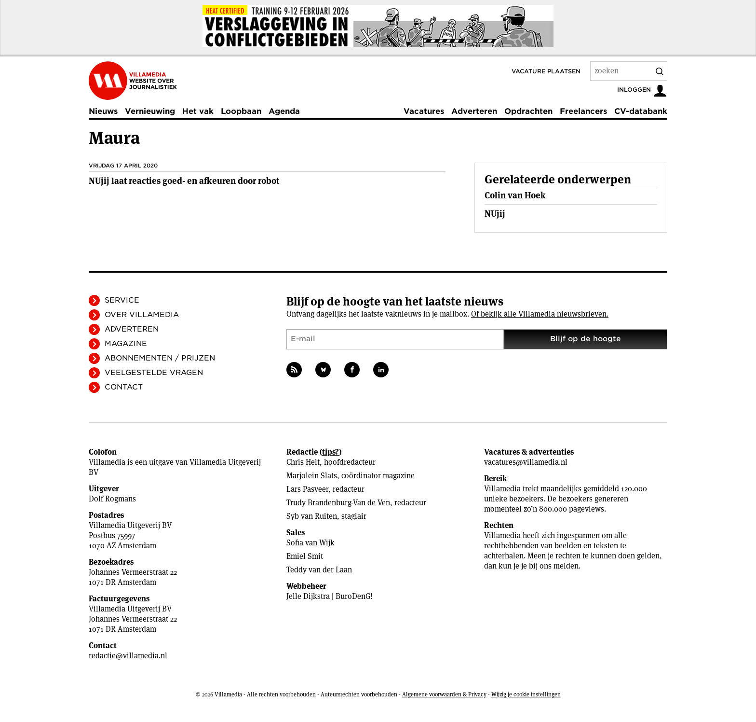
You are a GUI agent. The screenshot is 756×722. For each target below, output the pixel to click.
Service (122, 300)
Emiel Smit (304, 556)
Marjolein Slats (311, 476)
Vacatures (424, 111)
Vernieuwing (150, 111)
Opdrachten (528, 111)
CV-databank (640, 111)
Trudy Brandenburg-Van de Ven (338, 503)
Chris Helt (303, 462)
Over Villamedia (142, 314)
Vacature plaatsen (546, 71)
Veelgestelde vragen (154, 372)
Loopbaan (241, 111)
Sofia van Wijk (310, 543)
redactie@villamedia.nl (128, 656)
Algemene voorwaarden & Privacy (444, 694)
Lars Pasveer (307, 489)
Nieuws (103, 111)
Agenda (284, 111)
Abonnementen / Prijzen (160, 358)
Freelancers (583, 111)
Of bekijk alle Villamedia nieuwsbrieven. (539, 314)
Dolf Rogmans (112, 499)
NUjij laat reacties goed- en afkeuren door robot (184, 180)
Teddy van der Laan (319, 570)
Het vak (198, 111)
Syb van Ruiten (311, 516)
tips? (330, 452)
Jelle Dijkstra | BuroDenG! (329, 596)
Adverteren (474, 111)
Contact (124, 387)
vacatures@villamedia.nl (525, 462)
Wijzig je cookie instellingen (526, 694)
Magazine (126, 343)
